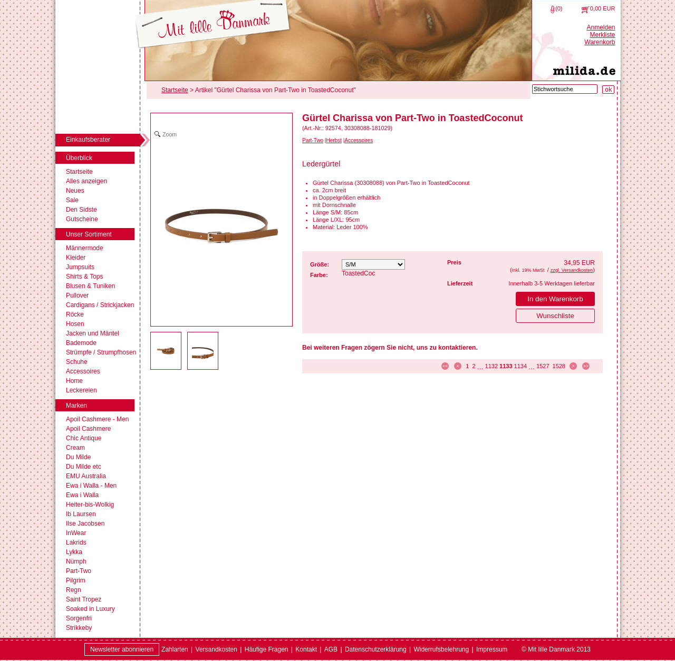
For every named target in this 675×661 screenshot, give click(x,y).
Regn (73, 590)
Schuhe (77, 362)
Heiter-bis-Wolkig (90, 504)
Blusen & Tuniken (90, 286)
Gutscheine (82, 219)
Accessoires (83, 371)
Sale (72, 200)
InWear (76, 533)
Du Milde (78, 457)
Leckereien (81, 390)
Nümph (76, 561)
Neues (75, 190)
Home (74, 380)
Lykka (74, 552)
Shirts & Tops (84, 276)
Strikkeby (79, 628)
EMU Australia (86, 476)
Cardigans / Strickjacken (100, 305)
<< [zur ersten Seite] (445, 366)
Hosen (75, 324)
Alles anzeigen (86, 181)
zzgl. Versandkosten (572, 270)
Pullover (77, 295)
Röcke (75, 314)
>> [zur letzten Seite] (586, 366)
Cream (75, 447)
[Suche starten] (608, 89)
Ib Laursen (81, 514)
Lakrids (76, 542)
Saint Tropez (83, 599)
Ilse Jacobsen (85, 523)
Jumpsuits (80, 267)
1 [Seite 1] (467, 366)
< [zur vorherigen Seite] (458, 366)
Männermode (84, 248)
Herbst (333, 140)
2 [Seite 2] (473, 366)
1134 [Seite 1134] (520, 366)
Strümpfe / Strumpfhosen (101, 352)
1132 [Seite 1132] (491, 366)
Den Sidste (81, 209)
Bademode (81, 343)
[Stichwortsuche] (564, 89)
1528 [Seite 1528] (559, 366)
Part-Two (78, 571)
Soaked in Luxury (90, 609)
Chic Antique (83, 438)
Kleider (75, 257)
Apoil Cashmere (88, 428)
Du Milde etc (83, 466)
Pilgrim (75, 580)
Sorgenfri (79, 618)
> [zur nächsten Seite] (573, 366)
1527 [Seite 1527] (542, 366)
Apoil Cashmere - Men (97, 419)
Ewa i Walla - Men (91, 485)
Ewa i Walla (82, 495)
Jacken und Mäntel (92, 333)
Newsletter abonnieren (121, 649)
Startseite (79, 171)
